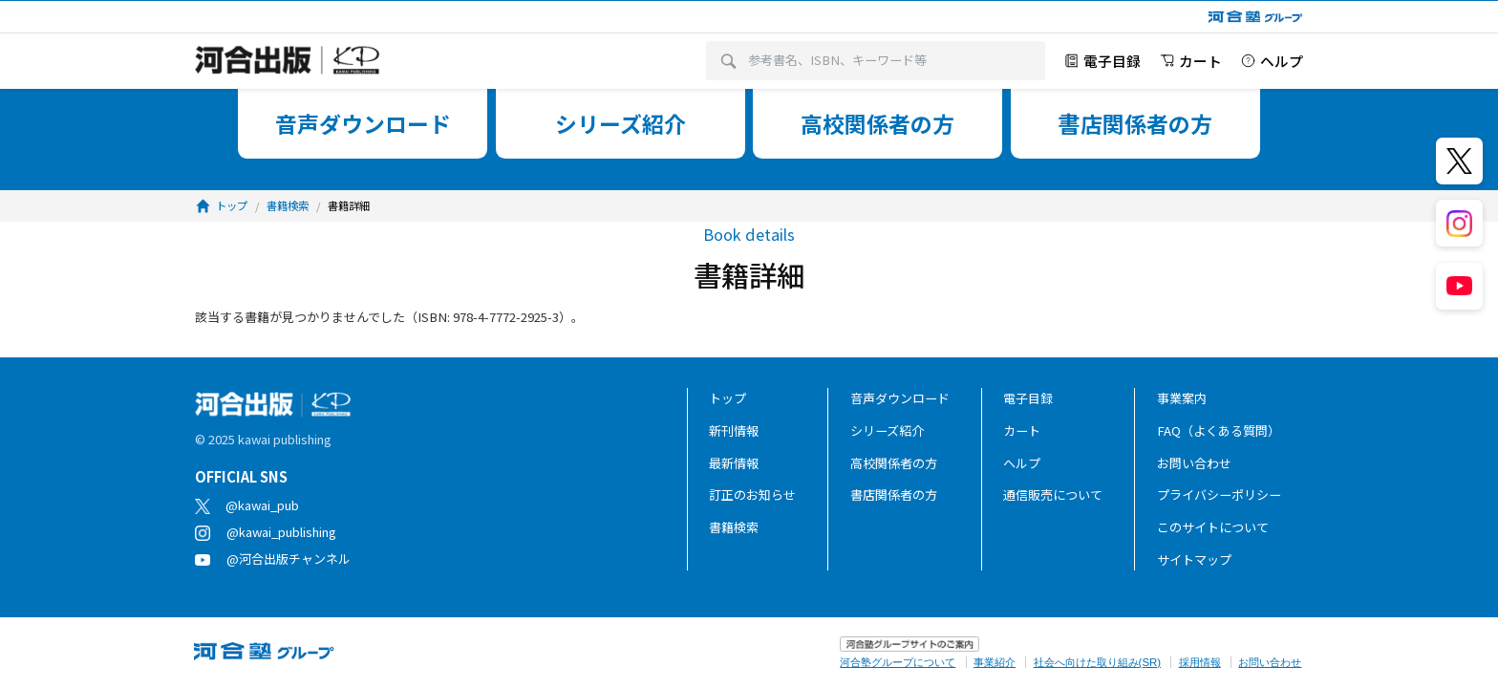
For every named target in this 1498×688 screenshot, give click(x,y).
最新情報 (734, 463)
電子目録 (1028, 398)
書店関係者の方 (893, 494)
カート (1021, 430)
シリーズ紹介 (887, 430)
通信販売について (1052, 494)
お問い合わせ (1194, 463)
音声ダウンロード (900, 398)
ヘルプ (1021, 463)
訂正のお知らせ (752, 494)
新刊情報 (734, 430)
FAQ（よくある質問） (1218, 430)
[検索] (728, 61)
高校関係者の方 (893, 463)
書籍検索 (734, 527)
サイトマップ (1194, 559)
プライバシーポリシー (1219, 494)
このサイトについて (1213, 527)
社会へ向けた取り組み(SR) (1097, 662)
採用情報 (1200, 662)
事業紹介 (995, 662)
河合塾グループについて (897, 662)
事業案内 (1182, 398)
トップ (727, 398)
